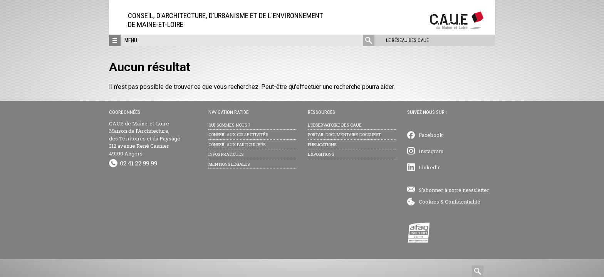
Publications (322, 144)
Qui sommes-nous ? (229, 125)
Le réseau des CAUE (407, 40)
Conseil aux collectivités (238, 134)
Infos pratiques (225, 154)
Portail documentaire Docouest (344, 134)
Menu (130, 40)
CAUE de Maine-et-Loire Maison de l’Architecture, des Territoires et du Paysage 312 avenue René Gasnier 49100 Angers (144, 138)
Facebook (431, 135)
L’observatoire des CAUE (335, 125)
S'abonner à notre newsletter (454, 190)
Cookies (429, 201)
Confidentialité (462, 201)
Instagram (431, 151)
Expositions (321, 154)
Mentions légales (229, 164)
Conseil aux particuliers (236, 144)
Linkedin (430, 167)
